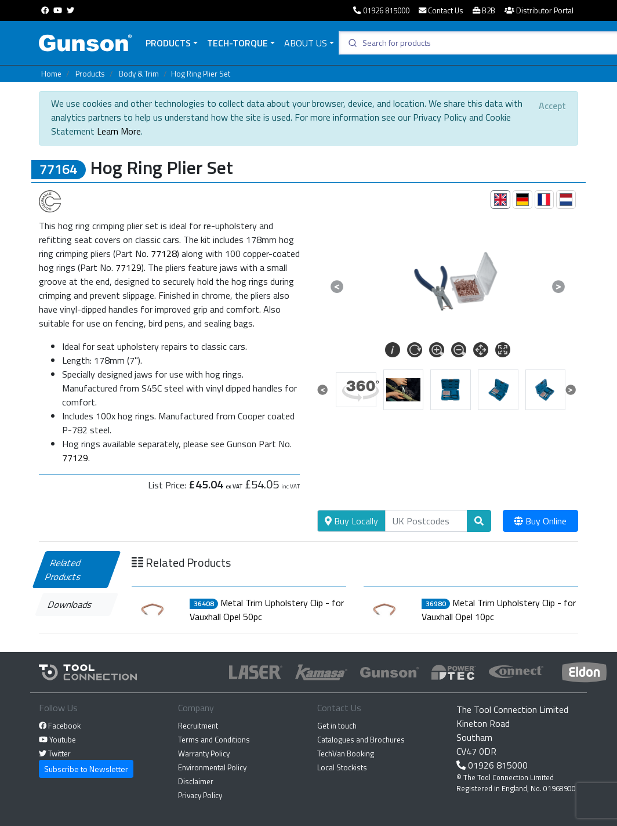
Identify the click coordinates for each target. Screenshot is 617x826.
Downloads (70, 604)
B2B (484, 10)
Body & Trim (139, 73)
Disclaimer (195, 781)
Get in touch (337, 725)
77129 (128, 267)
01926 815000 (381, 10)
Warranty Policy (204, 753)
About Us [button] (305, 43)
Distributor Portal (539, 10)
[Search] (426, 521)
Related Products (63, 570)
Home (51, 73)
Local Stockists (342, 767)
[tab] (500, 199)
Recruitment (198, 725)
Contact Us (441, 10)
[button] (337, 286)
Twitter (55, 753)
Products (168, 43)
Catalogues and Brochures (361, 739)
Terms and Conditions (214, 739)
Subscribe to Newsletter (86, 769)
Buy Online (540, 521)
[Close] (552, 105)
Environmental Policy (212, 767)
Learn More (119, 131)
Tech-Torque (237, 43)
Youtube (57, 739)
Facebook (60, 725)
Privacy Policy (200, 795)
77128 (164, 253)
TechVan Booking (345, 753)
